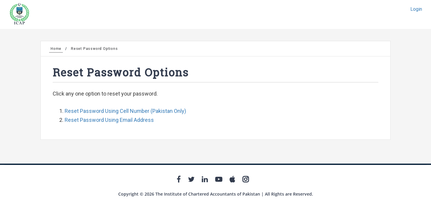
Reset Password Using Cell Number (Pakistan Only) (125, 111)
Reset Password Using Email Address (109, 120)
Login (416, 9)
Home (56, 49)
